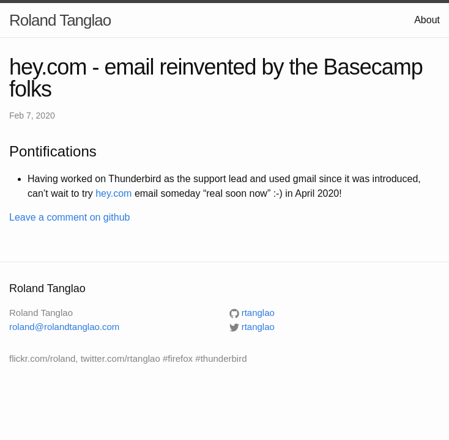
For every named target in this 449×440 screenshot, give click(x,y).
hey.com (113, 193)
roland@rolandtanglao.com (64, 326)
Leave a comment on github (69, 217)
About (427, 20)
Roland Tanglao (60, 20)
